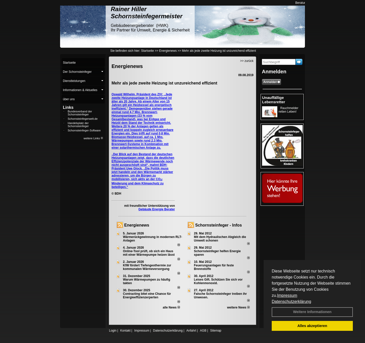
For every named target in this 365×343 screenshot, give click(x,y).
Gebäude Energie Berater (156, 209)
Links (68, 107)
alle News (171, 307)
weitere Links (93, 138)
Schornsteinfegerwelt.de (83, 118)
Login (112, 330)
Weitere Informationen (312, 312)
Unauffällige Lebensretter (273, 99)
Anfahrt (191, 330)
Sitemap (215, 330)
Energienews (136, 225)
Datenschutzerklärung (291, 301)
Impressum (287, 295)
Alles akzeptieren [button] (312, 326)
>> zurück (246, 61)
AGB (203, 330)
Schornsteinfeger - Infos (218, 225)
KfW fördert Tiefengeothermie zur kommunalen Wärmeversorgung (147, 267)
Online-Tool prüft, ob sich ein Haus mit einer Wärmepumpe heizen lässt (149, 252)
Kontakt (125, 330)
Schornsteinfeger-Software (84, 130)
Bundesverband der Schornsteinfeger (80, 113)
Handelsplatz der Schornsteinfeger (78, 125)
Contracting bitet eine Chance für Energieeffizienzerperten (147, 295)
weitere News (238, 307)
